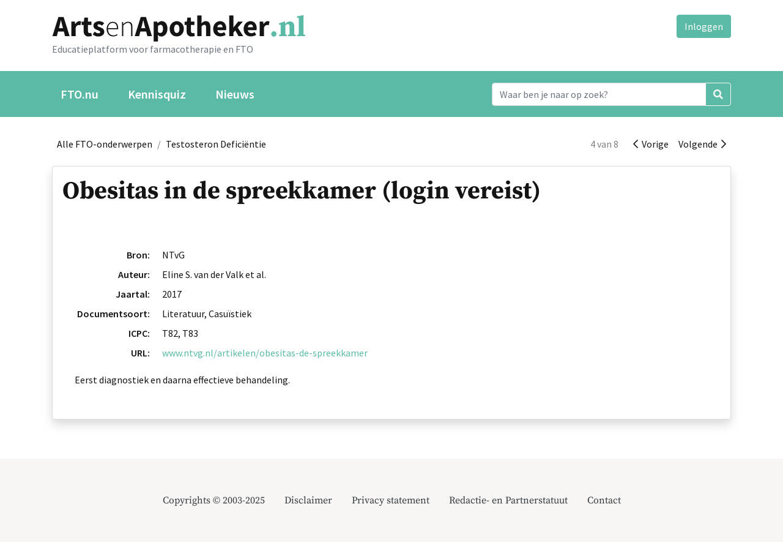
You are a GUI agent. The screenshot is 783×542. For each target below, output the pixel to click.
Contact (604, 500)
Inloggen (704, 26)
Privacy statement (390, 500)
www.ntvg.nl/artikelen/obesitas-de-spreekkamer (265, 353)
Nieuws (234, 94)
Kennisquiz (157, 94)
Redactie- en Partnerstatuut (508, 500)
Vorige (651, 144)
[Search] (599, 94)
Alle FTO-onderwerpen (104, 144)
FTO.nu (79, 94)
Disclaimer (308, 500)
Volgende (702, 144)
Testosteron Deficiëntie (216, 144)
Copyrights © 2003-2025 (214, 500)
